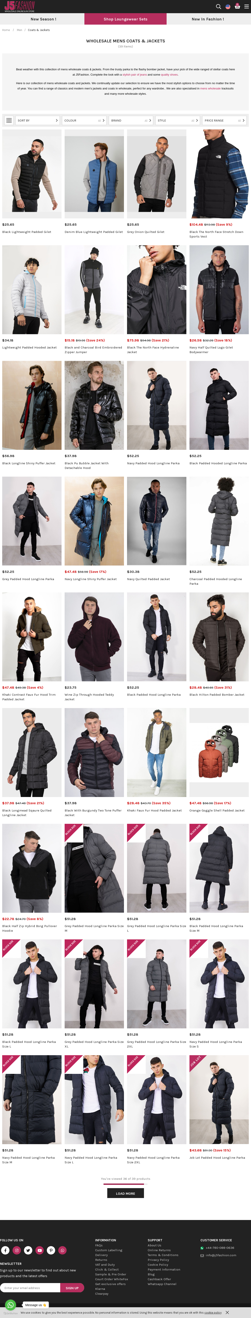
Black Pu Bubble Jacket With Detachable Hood (87, 465)
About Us (154, 1245)
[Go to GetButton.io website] (11, 1313)
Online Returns (159, 1250)
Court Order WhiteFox (111, 1279)
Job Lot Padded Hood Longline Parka (217, 1158)
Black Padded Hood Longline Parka (154, 695)
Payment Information (164, 1269)
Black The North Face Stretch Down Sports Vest (216, 234)
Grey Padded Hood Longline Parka (28, 579)
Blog (151, 1274)
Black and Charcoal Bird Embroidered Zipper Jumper (93, 349)
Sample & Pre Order (110, 1274)
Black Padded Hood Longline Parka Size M (216, 928)
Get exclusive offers (110, 1284)
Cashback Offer (159, 1279)
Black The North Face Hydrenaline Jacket (153, 349)
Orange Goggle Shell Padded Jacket (217, 810)
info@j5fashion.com (221, 1255)
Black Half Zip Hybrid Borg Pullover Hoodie (29, 928)
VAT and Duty (105, 1265)
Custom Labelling (108, 1250)
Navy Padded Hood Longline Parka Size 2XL (153, 1160)
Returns (101, 1260)
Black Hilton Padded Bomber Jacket (216, 695)
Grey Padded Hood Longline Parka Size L (156, 928)
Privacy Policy (158, 1260)
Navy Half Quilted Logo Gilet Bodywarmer (211, 349)
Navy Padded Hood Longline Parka (153, 463)
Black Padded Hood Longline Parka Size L (29, 1044)
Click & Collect (107, 1269)
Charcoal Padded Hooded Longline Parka (215, 581)
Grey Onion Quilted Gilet (145, 232)
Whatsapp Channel (162, 1284)
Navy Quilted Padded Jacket (148, 579)
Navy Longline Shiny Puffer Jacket (91, 579)
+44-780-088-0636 (220, 1248)
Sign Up (72, 1288)
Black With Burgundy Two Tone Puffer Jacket (93, 812)
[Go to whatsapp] (10, 1305)
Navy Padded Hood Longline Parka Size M (28, 1160)
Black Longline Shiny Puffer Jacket (28, 463)
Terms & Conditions (163, 1255)
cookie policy (213, 1312)
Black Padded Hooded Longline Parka (218, 463)
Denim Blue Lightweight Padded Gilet (94, 232)
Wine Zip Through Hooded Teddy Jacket (89, 697)
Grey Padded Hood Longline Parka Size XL (94, 1044)
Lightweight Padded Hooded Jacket (29, 347)
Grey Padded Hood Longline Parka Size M (94, 928)
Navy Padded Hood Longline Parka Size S (215, 1044)
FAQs (99, 1245)
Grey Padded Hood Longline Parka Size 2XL (156, 1044)
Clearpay (101, 1294)
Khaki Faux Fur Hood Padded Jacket (154, 810)
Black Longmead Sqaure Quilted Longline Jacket (27, 812)
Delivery (101, 1255)
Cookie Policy (158, 1265)
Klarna (100, 1289)
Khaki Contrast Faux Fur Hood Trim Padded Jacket (29, 697)
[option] (43, 19)
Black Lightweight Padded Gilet (26, 232)
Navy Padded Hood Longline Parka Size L (91, 1160)
